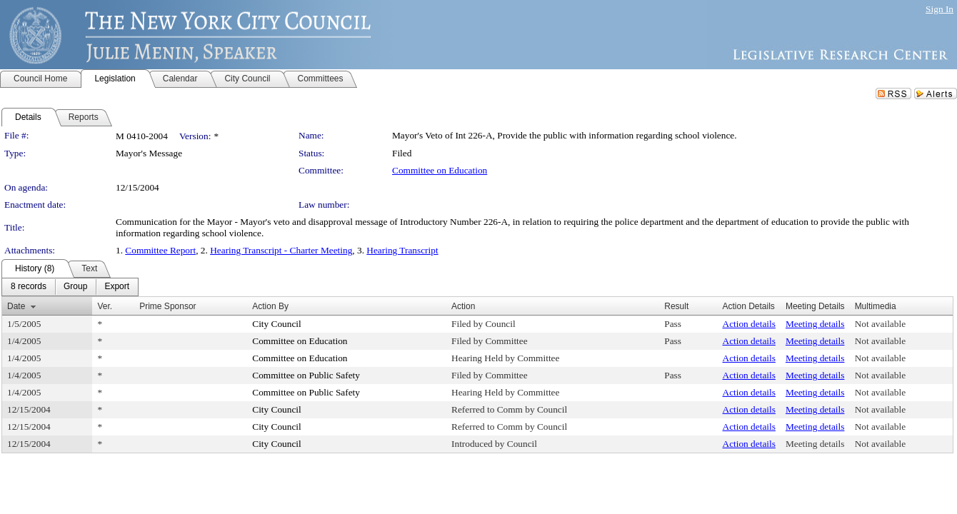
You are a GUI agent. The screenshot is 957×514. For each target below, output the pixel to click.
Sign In (939, 9)
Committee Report (160, 250)
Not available (880, 323)
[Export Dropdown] (117, 287)
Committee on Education (439, 170)
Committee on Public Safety (306, 375)
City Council (276, 323)
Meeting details (815, 323)
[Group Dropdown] (75, 287)
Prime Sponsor (167, 306)
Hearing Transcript (402, 250)
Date (16, 306)
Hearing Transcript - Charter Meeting (281, 250)
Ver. (104, 306)
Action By (270, 306)
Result (676, 306)
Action (463, 306)
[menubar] (70, 287)
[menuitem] (28, 287)
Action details (749, 323)
